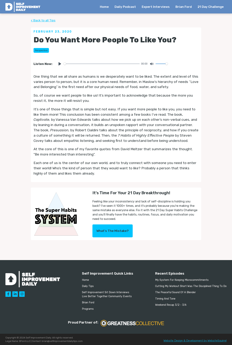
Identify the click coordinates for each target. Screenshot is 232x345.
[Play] (60, 64)
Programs (88, 308)
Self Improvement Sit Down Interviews (105, 292)
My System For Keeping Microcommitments (182, 280)
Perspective (41, 50)
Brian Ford (183, 7)
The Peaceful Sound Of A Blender (175, 292)
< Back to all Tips (43, 20)
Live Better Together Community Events (107, 296)
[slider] (102, 63)
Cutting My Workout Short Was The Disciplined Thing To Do (191, 286)
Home (104, 7)
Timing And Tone (165, 298)
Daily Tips (88, 286)
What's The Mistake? (112, 231)
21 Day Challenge (211, 7)
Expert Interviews (156, 7)
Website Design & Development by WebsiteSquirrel (195, 340)
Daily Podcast (125, 7)
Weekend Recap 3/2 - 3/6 (171, 304)
